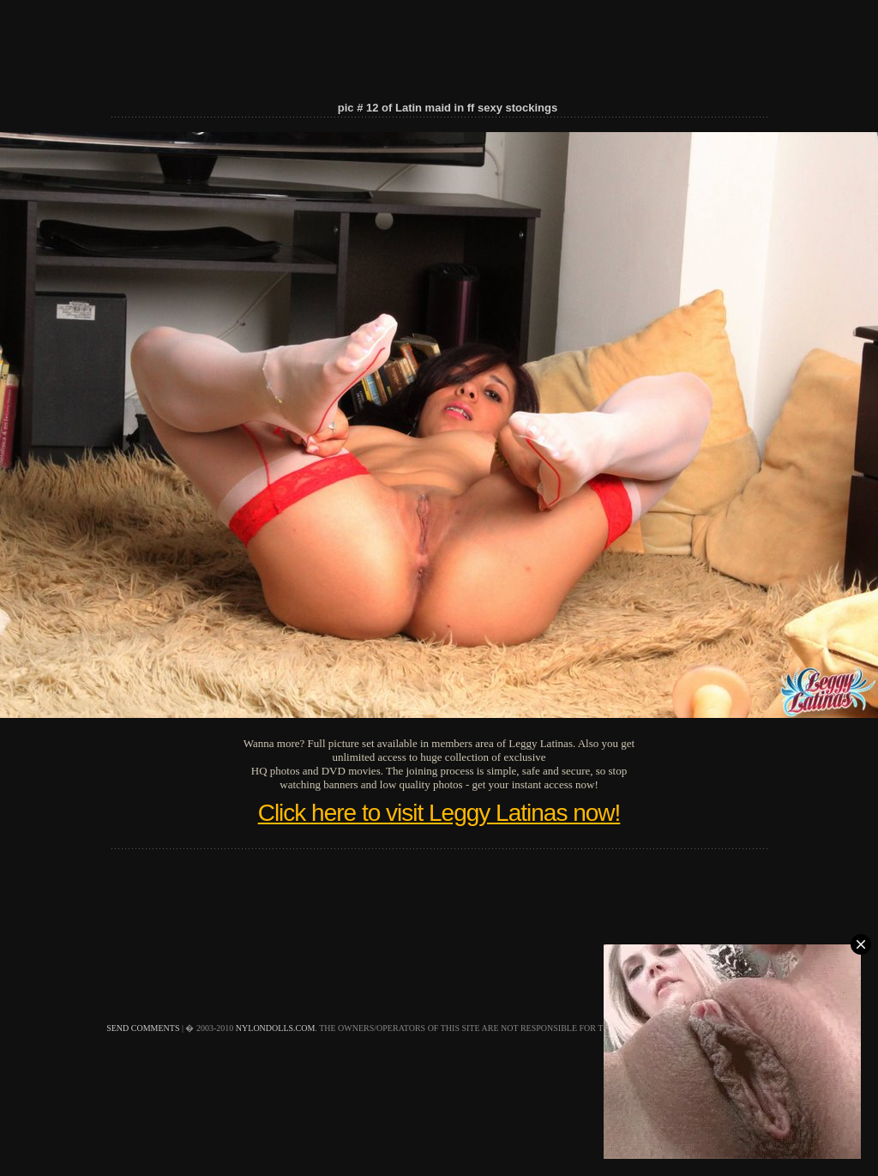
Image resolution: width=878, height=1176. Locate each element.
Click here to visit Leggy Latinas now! (439, 812)
